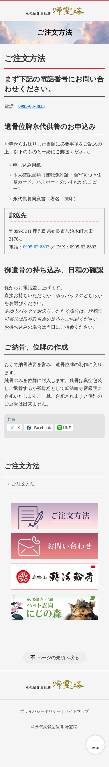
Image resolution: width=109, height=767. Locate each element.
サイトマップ (77, 711)
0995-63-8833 (36, 246)
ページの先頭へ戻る (58, 657)
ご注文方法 (22, 466)
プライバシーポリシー (40, 711)
